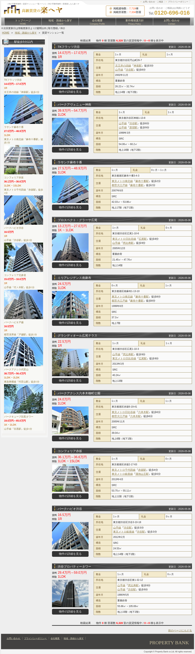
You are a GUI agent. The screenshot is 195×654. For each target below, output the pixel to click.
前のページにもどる (180, 630)
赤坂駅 (142, 469)
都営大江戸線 (120, 185)
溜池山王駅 (142, 473)
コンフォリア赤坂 (70, 451)
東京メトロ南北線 (122, 181)
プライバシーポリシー (178, 2)
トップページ (23, 22)
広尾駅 (143, 238)
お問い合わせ (172, 22)
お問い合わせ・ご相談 (153, 2)
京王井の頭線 (123, 65)
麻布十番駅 (142, 181)
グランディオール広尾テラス (77, 335)
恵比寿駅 (128, 242)
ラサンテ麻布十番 (70, 162)
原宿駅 (133, 127)
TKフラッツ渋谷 (69, 46)
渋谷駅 (130, 69)
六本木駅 (143, 412)
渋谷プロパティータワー (74, 566)
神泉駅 (138, 65)
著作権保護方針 (134, 22)
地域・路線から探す (60, 22)
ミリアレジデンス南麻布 (74, 277)
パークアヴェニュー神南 (74, 104)
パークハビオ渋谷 (70, 508)
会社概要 (97, 22)
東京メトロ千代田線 (123, 469)
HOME (5, 32)
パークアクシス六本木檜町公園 (79, 393)
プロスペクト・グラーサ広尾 (77, 220)
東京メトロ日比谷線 (124, 238)
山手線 (119, 69)
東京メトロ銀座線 (122, 473)
